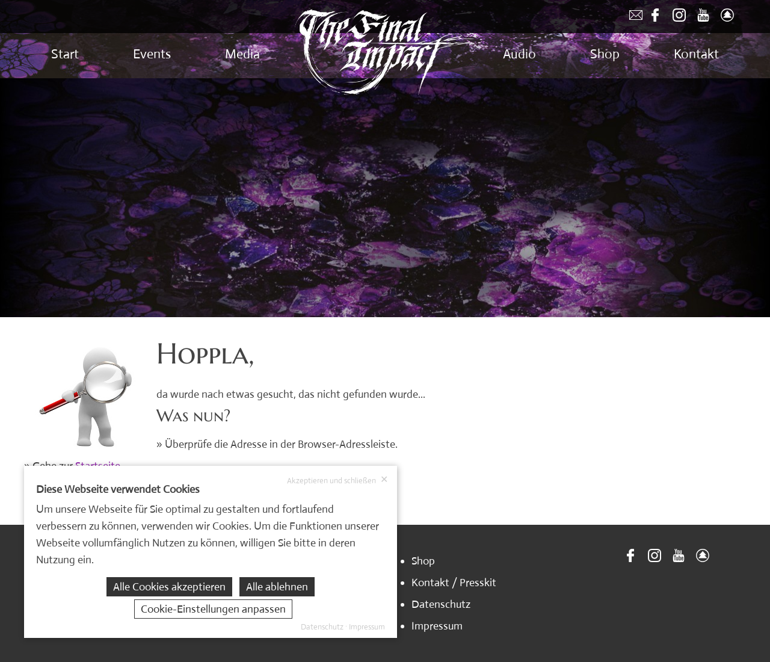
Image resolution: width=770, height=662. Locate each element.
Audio (519, 54)
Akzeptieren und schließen (337, 480)
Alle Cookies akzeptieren (169, 586)
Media (242, 54)
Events (152, 54)
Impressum (437, 626)
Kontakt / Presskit (453, 582)
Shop (605, 54)
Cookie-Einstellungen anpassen (213, 609)
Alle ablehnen (277, 586)
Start (65, 54)
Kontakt (696, 54)
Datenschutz (440, 604)
